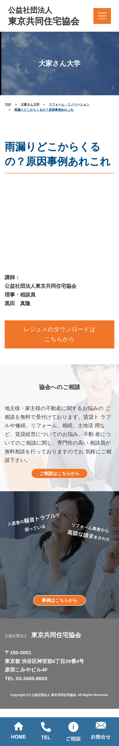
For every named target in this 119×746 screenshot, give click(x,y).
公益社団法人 (43, 16)
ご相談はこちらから (59, 473)
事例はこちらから (59, 600)
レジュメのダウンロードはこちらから (60, 334)
